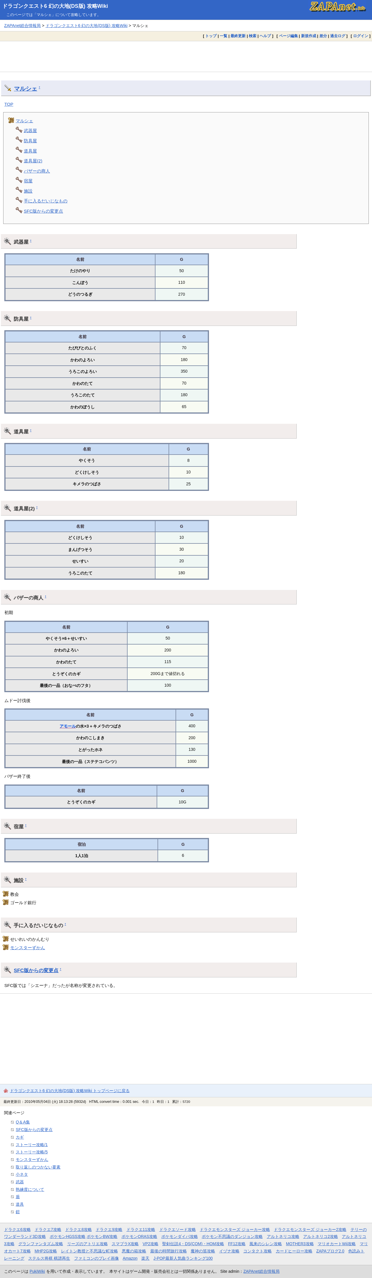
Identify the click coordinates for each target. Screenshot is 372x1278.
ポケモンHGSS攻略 (67, 1236)
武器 (20, 1182)
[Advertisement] (186, 56)
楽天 (145, 1258)
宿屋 (28, 180)
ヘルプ (265, 36)
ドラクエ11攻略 (140, 1229)
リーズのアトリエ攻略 (87, 1243)
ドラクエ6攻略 (17, 1229)
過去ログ (337, 36)
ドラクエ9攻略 (109, 1229)
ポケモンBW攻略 (102, 1236)
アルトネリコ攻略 (283, 1236)
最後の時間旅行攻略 (168, 1251)
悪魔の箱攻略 (134, 1251)
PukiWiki (37, 1271)
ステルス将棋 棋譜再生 (49, 1258)
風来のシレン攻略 (265, 1243)
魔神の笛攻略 (203, 1251)
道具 (20, 1204)
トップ (211, 36)
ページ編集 (288, 36)
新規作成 (308, 36)
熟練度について (30, 1189)
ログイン (360, 36)
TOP (8, 104)
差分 (323, 36)
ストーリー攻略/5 (32, 1152)
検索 (252, 36)
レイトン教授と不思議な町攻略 (89, 1251)
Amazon (130, 1258)
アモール (68, 726)
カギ (20, 1137)
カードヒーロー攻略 (294, 1251)
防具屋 (30, 140)
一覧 (223, 36)
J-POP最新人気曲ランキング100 (183, 1258)
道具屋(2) (33, 160)
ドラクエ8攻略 (78, 1229)
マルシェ (25, 88)
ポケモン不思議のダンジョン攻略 (232, 1236)
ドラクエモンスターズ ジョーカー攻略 (235, 1229)
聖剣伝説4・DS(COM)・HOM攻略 (193, 1243)
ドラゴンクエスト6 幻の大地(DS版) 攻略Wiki (55, 6)
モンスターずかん (27, 947)
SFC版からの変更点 (43, 211)
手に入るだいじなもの (45, 200)
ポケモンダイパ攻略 (179, 1236)
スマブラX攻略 (125, 1243)
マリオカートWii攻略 (337, 1243)
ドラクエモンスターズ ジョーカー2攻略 (310, 1229)
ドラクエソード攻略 (177, 1229)
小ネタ (22, 1174)
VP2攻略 (150, 1243)
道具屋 (30, 150)
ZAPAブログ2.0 (330, 1251)
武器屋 (30, 130)
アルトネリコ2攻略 (320, 1236)
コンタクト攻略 (257, 1251)
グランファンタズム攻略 (40, 1243)
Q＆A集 (23, 1122)
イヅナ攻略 (229, 1251)
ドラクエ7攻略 (48, 1229)
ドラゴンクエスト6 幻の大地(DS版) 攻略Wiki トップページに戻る (70, 1090)
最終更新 (238, 36)
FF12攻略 (237, 1243)
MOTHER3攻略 (300, 1243)
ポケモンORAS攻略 (139, 1236)
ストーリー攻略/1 (32, 1144)
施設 (28, 191)
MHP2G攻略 (46, 1251)
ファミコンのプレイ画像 (96, 1258)
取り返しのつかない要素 (38, 1167)
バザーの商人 (37, 170)
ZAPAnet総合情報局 (22, 25)
